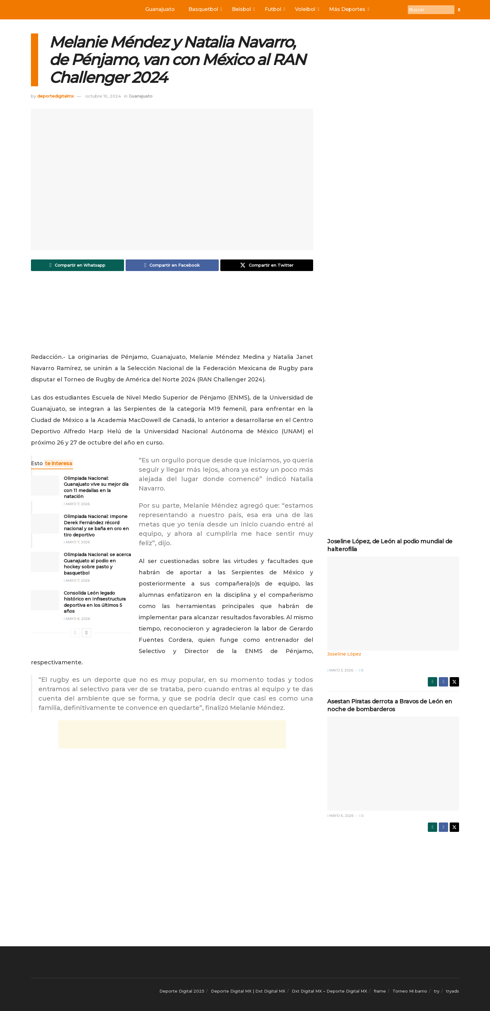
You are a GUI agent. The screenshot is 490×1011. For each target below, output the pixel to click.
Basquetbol (204, 9)
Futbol (274, 9)
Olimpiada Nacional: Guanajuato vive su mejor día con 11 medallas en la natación (96, 487)
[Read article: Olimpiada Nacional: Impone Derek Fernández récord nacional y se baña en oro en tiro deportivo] (45, 524)
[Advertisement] (172, 313)
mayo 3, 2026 (340, 670)
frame (380, 990)
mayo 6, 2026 (77, 619)
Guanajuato (160, 9)
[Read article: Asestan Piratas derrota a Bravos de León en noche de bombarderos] (393, 764)
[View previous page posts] (75, 633)
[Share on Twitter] (266, 265)
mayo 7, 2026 (77, 504)
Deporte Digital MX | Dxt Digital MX (248, 990)
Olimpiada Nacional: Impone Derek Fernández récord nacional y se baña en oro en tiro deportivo (96, 526)
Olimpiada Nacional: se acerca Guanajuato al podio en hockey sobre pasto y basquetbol (97, 564)
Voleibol (306, 9)
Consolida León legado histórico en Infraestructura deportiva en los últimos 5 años (95, 602)
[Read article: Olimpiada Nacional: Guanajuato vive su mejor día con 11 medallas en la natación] (45, 485)
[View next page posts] (86, 633)
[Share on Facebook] (172, 265)
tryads (452, 990)
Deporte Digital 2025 (181, 990)
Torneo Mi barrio (409, 990)
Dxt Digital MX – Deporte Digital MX (329, 990)
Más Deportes (348, 9)
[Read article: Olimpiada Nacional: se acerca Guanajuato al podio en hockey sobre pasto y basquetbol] (45, 562)
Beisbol (243, 9)
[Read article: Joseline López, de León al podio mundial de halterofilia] (393, 607)
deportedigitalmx (55, 95)
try (436, 990)
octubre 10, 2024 (103, 95)
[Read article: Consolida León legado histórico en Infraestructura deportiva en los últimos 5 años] (45, 600)
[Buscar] (431, 9)
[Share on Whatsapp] (77, 265)
